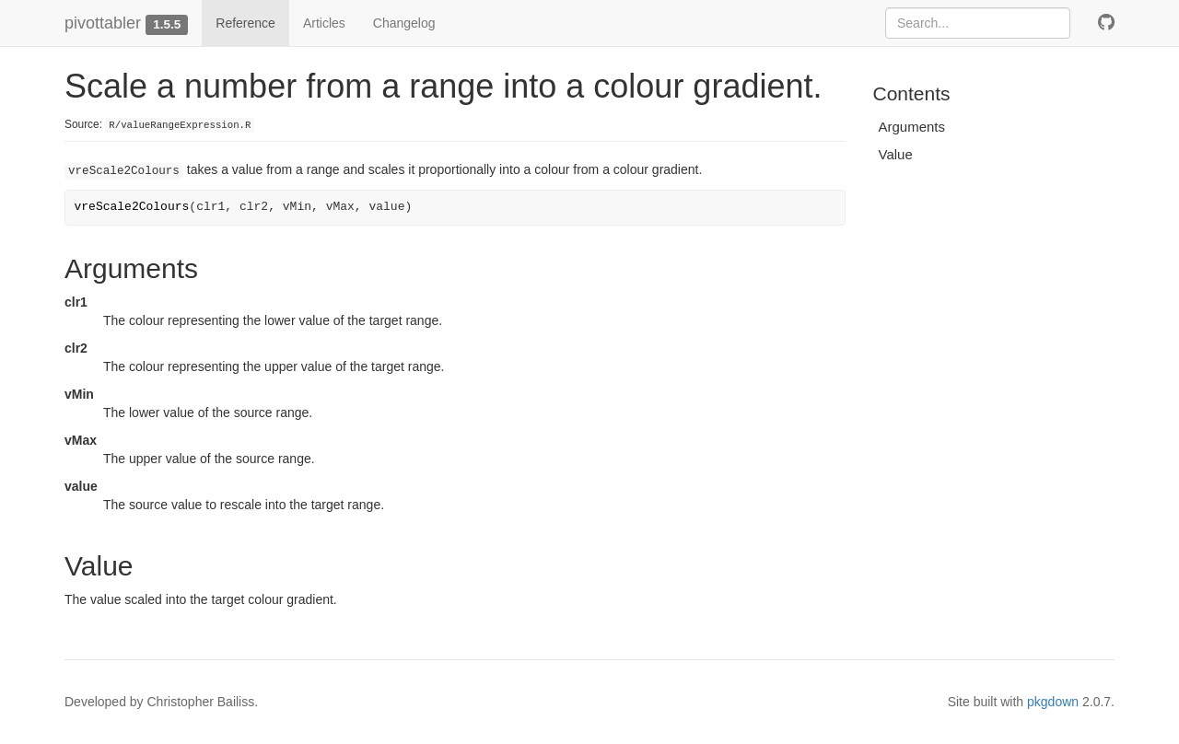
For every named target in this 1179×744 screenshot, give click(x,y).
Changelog (404, 23)
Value (896, 154)
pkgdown (1053, 701)
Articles (324, 23)
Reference (245, 23)
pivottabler (102, 23)
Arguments (912, 126)
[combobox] (977, 23)
